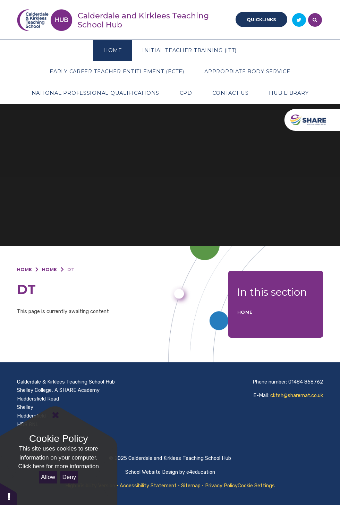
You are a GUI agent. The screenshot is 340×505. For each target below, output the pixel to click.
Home (24, 269)
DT (71, 269)
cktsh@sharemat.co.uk (296, 395)
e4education (200, 472)
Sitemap (191, 485)
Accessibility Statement (148, 485)
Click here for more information (58, 466)
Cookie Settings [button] (256, 485)
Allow (48, 477)
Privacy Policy (221, 485)
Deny (69, 477)
